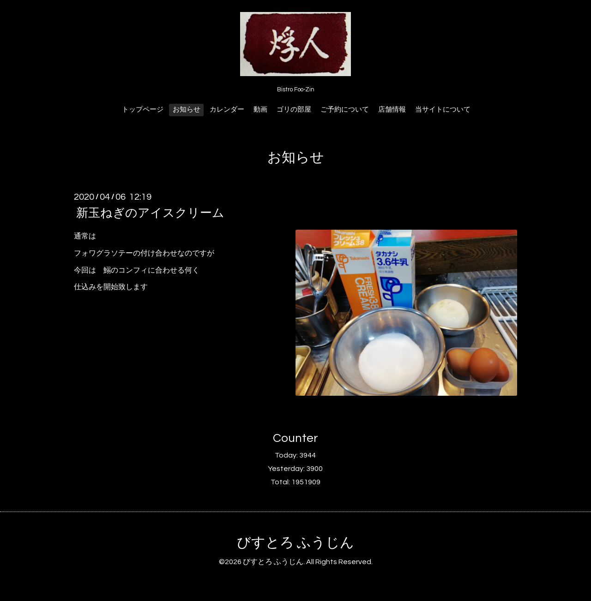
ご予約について (344, 109)
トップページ (142, 109)
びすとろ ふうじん (295, 543)
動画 (260, 109)
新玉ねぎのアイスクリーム (150, 213)
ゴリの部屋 (294, 109)
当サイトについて (442, 109)
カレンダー (227, 109)
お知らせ (186, 109)
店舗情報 (392, 109)
